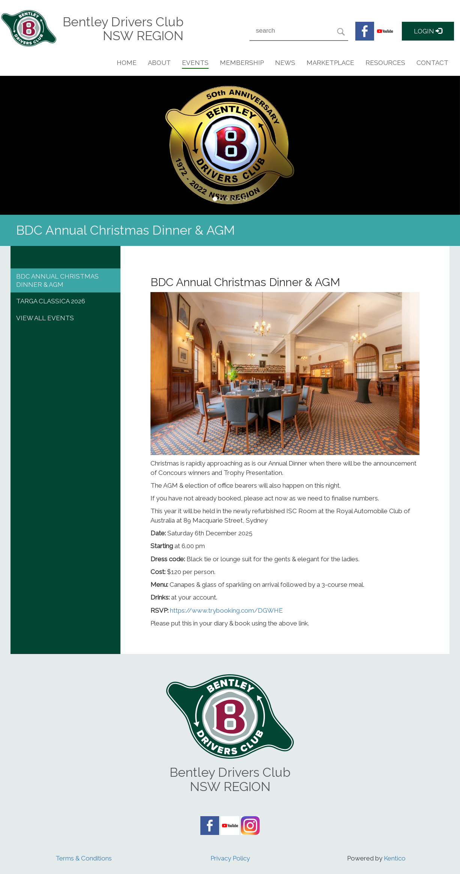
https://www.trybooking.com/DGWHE (225, 610)
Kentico (395, 858)
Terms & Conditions (84, 858)
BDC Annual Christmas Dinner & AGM (57, 280)
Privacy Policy (230, 858)
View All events (45, 318)
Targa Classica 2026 (50, 301)
